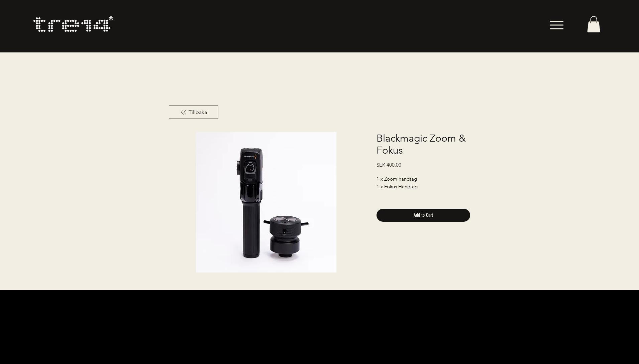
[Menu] (556, 25)
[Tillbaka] (193, 112)
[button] (594, 24)
